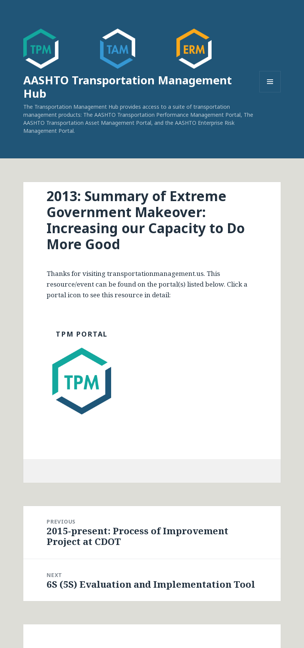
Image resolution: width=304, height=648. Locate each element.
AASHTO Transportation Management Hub (127, 87)
